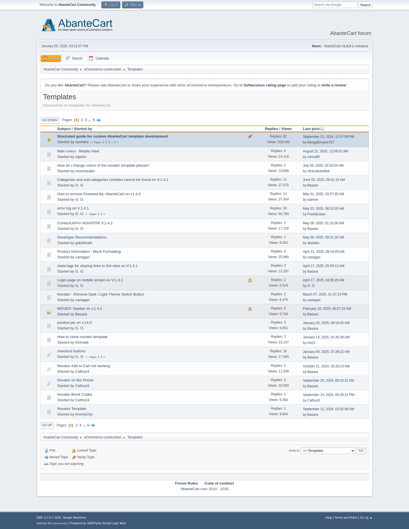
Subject (64, 129)
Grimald (81, 342)
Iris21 (311, 343)
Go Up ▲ (366, 517)
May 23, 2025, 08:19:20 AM (323, 209)
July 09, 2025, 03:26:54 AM (323, 165)
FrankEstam (316, 214)
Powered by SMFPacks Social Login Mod (98, 523)
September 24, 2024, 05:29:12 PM (328, 395)
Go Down (50, 120)
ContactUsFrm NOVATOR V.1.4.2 (85, 223)
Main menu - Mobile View (78, 151)
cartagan (82, 257)
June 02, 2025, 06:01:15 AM (324, 180)
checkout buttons (71, 351)
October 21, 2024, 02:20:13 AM (326, 366)
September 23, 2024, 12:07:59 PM (328, 137)
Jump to (294, 450)
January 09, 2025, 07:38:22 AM (326, 352)
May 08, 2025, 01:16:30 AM (323, 223)
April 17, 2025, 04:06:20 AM (323, 280)
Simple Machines (74, 517)
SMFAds (42, 523)
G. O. (79, 185)
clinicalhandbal (318, 171)
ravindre (82, 142)
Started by (83, 129)
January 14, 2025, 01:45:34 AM (326, 337)
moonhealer (85, 171)
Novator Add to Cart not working (83, 366)
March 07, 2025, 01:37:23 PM (325, 294)
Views (286, 129)
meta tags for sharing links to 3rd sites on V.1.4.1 (97, 266)
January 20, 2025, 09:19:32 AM (326, 323)
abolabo (313, 243)
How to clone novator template (82, 337)
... (90, 120)
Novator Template (72, 409)
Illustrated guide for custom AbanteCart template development (112, 136)
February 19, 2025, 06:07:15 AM (327, 309)
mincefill (313, 157)
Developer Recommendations (82, 237)
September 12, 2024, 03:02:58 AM (328, 409)
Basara (312, 185)
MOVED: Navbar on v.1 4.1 (79, 308)
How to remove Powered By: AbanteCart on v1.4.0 (99, 194)
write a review (334, 85)
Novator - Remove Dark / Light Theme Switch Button (100, 294)
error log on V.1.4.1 (73, 208)
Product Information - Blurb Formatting (89, 251)
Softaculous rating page (265, 85)
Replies (271, 129)
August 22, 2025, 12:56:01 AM (325, 151)
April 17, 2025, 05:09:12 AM (323, 266)
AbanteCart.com (194, 489)
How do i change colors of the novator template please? (103, 165)
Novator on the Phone (75, 380)
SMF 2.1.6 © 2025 (49, 517)
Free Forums (60, 523)
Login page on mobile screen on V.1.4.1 (90, 280)
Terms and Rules (346, 517)
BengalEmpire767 (320, 142)
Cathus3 (82, 371)
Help (329, 517)
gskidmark (83, 243)
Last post (313, 129)
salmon (312, 200)
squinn (80, 157)
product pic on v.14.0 (74, 322)
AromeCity (83, 414)
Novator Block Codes (74, 394)
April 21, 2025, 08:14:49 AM (323, 252)
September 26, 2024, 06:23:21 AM (328, 380)
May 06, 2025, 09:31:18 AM (323, 237)
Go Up (47, 425)
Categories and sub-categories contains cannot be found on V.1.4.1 (113, 180)
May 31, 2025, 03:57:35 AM (323, 194)
